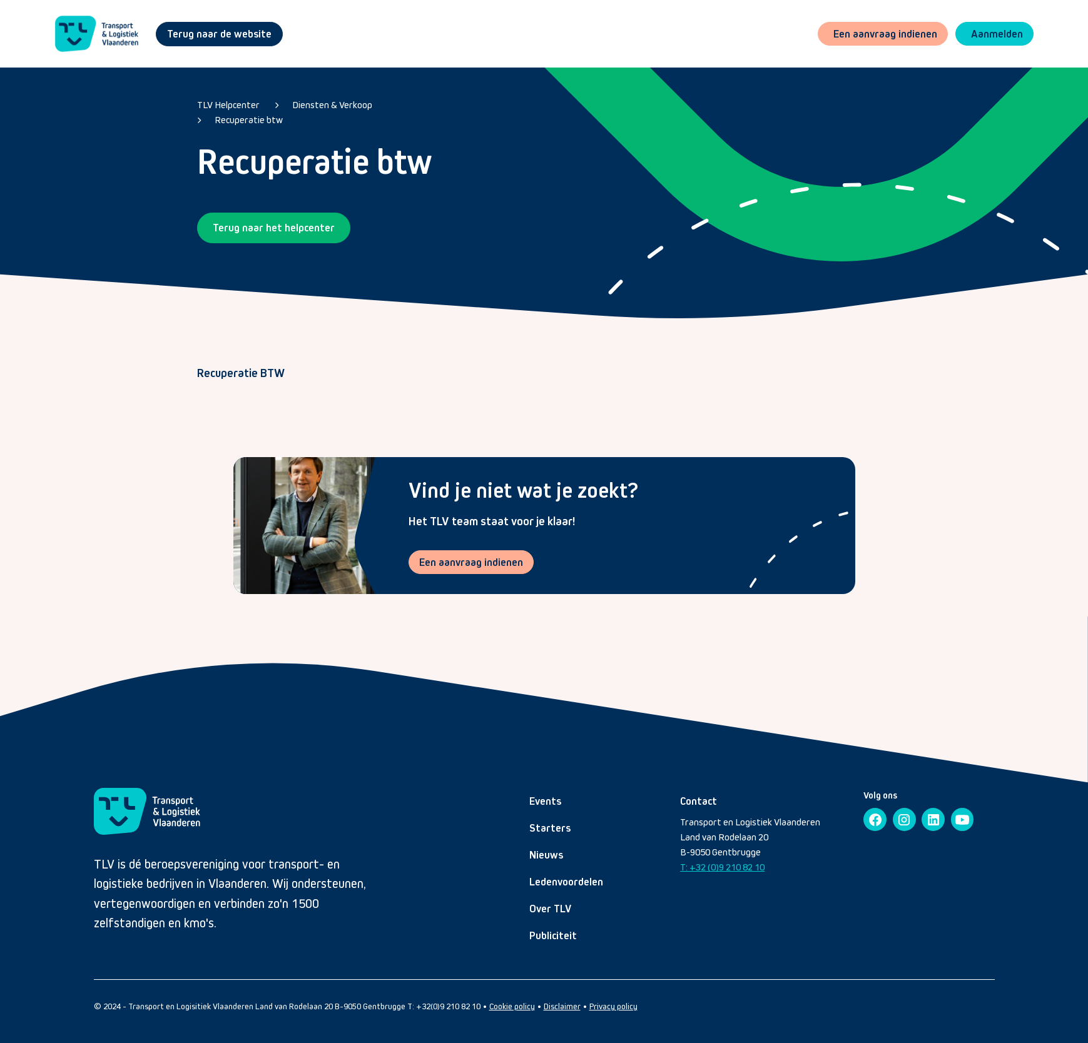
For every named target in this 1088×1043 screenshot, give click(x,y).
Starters (550, 828)
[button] (994, 34)
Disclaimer (562, 1007)
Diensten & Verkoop (332, 105)
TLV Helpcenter (228, 105)
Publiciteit (553, 936)
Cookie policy (512, 1007)
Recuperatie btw (249, 120)
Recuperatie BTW (241, 372)
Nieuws (546, 855)
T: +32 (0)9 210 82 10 (722, 868)
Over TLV (550, 909)
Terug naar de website (219, 34)
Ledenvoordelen (566, 882)
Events (545, 802)
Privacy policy (613, 1007)
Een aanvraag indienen (472, 562)
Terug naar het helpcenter (274, 227)
